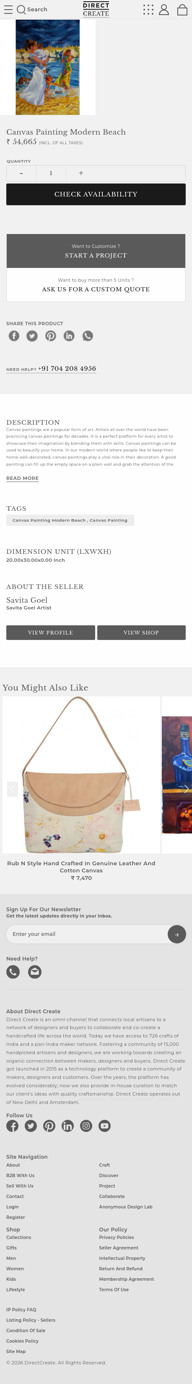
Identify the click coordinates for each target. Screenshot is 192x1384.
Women (15, 1269)
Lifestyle (15, 1289)
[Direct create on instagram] (87, 1125)
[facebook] (13, 335)
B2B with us (20, 1175)
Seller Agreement (119, 1248)
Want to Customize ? (96, 252)
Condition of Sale (25, 1330)
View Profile (50, 633)
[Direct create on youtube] (106, 1125)
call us (13, 971)
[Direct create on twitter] (32, 1125)
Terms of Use (114, 1289)
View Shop (141, 633)
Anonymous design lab (126, 1207)
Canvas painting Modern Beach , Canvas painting (70, 520)
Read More (22, 478)
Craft (104, 1165)
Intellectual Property (122, 1258)
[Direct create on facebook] (13, 1125)
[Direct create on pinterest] (50, 1125)
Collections (18, 1237)
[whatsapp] (87, 335)
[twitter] (32, 335)
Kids (11, 1279)
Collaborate (112, 1196)
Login (12, 1207)
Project (107, 1186)
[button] (186, 789)
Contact (15, 1196)
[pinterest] (50, 335)
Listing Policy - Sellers (30, 1320)
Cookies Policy (22, 1341)
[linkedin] (69, 335)
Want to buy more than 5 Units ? (96, 286)
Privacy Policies (116, 1237)
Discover (109, 1175)
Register (15, 1217)
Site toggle (8, 9)
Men (11, 1258)
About (13, 1165)
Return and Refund (121, 1269)
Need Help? (51, 368)
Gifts (11, 1248)
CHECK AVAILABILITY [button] (96, 194)
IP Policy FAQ (21, 1310)
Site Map (16, 1351)
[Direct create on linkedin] (69, 1125)
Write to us (35, 971)
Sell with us (20, 1186)
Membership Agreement (126, 1279)
